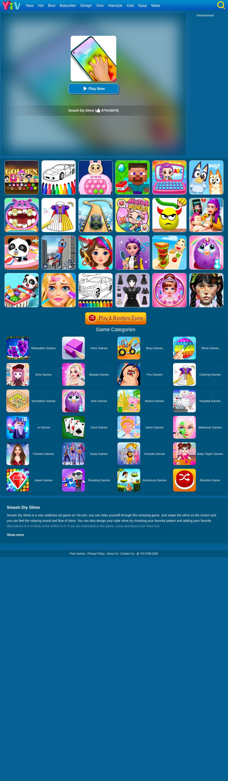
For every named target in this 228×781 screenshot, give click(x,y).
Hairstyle (115, 6)
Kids (130, 6)
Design (86, 6)
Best (51, 6)
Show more (15, 535)
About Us (112, 553)
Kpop (142, 6)
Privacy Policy (96, 553)
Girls (100, 6)
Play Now (93, 88)
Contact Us (127, 553)
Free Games (77, 553)
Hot (41, 6)
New (30, 6)
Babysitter (68, 6)
